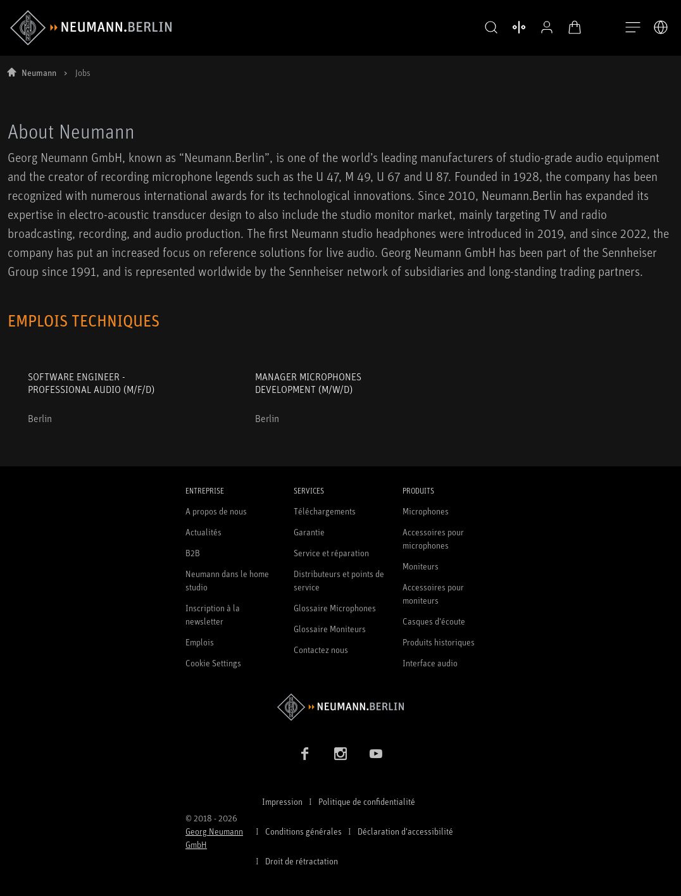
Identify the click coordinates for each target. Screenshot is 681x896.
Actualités (203, 531)
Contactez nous (321, 649)
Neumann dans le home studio (227, 580)
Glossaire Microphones (335, 607)
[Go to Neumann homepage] (340, 707)
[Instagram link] (340, 753)
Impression (282, 801)
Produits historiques (439, 642)
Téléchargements (325, 511)
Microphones (426, 511)
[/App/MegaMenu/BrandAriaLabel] (91, 28)
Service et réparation (331, 552)
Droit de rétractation (301, 861)
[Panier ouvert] (564, 27)
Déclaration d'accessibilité (405, 831)
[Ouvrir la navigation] (633, 28)
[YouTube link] (376, 753)
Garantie (309, 531)
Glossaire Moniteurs (330, 628)
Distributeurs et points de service (339, 580)
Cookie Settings (213, 662)
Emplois (199, 642)
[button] (481, 28)
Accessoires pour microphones (433, 538)
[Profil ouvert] (537, 27)
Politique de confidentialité (366, 801)
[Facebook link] (305, 753)
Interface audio (430, 662)
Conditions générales (303, 831)
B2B (192, 552)
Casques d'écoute (434, 621)
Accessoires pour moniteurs (433, 594)
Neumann (39, 72)
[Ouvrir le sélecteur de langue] (661, 27)
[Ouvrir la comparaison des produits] (509, 27)
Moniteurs (421, 566)
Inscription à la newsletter (212, 614)
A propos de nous (216, 511)
